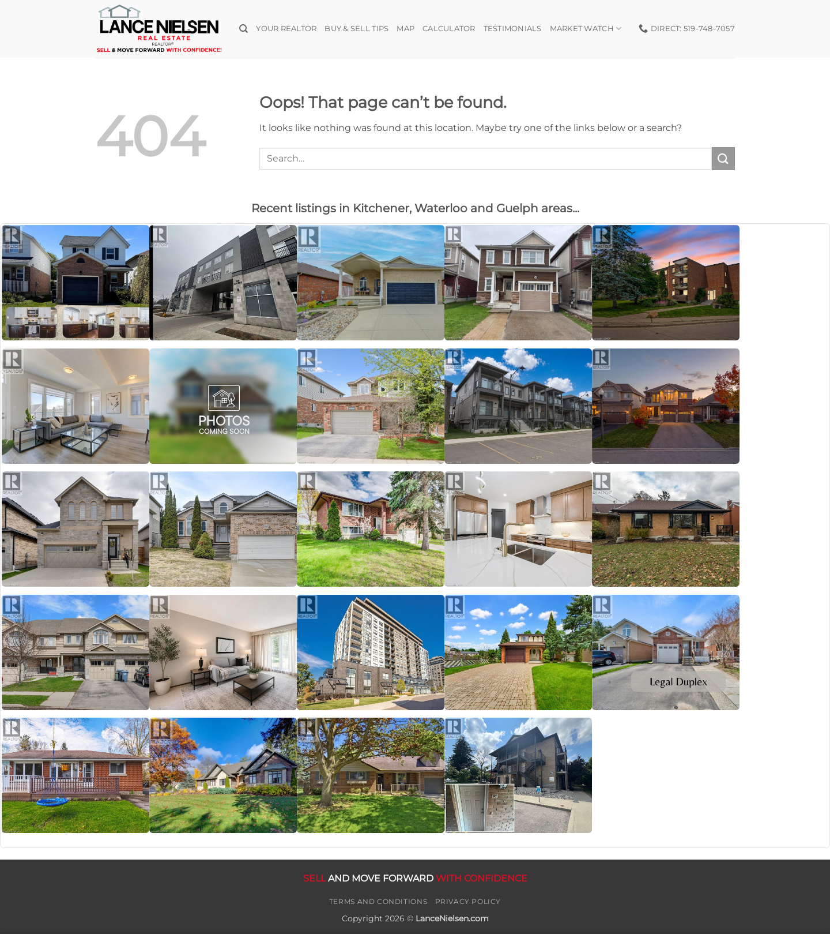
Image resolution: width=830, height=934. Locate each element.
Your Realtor (286, 28)
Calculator (449, 28)
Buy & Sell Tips (356, 28)
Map (405, 28)
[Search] (243, 29)
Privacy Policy (468, 901)
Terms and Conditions (378, 901)
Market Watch (586, 28)
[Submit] (723, 158)
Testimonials (513, 28)
